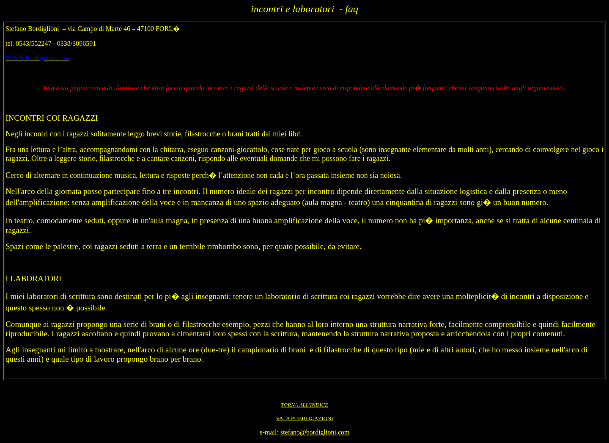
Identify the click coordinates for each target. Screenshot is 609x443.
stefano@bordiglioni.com (315, 432)
